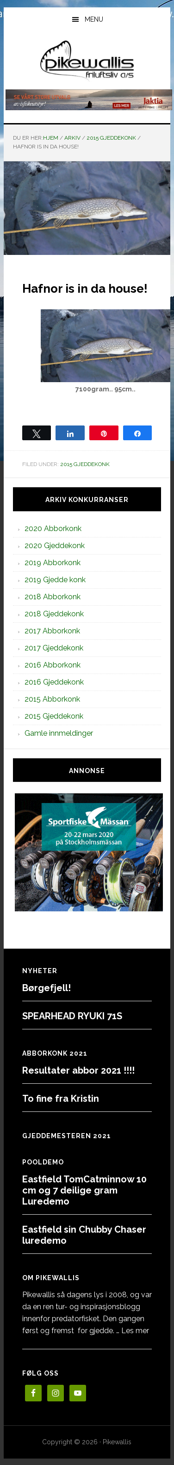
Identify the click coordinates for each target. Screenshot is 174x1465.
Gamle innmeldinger (59, 733)
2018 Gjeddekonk (54, 613)
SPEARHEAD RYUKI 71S (72, 1016)
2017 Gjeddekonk (54, 648)
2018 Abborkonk (53, 596)
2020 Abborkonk (53, 528)
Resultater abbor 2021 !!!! (78, 1070)
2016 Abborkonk (53, 665)
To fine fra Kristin (60, 1098)
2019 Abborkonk (53, 562)
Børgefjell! (46, 987)
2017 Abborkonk (52, 630)
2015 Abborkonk (52, 699)
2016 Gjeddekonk (54, 682)
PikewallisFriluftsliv (87, 61)
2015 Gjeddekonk (85, 464)
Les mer (135, 1330)
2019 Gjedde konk (55, 579)
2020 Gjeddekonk (55, 545)
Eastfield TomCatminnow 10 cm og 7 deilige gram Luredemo (84, 1190)
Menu (94, 19)
